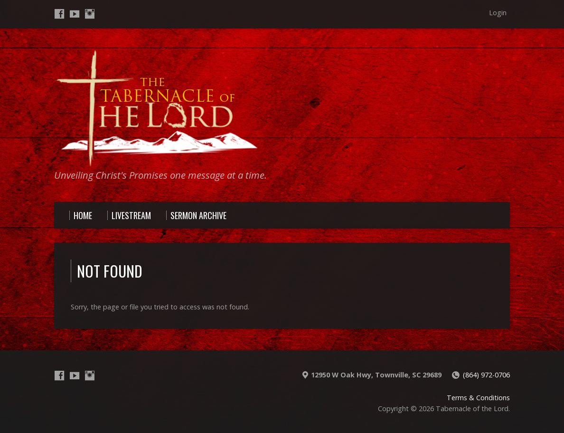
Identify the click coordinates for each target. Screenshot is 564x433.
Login (498, 12)
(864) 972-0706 (486, 374)
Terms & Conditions (478, 397)
